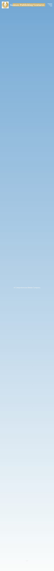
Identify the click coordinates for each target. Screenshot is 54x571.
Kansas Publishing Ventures (27, 4)
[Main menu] (50, 5)
